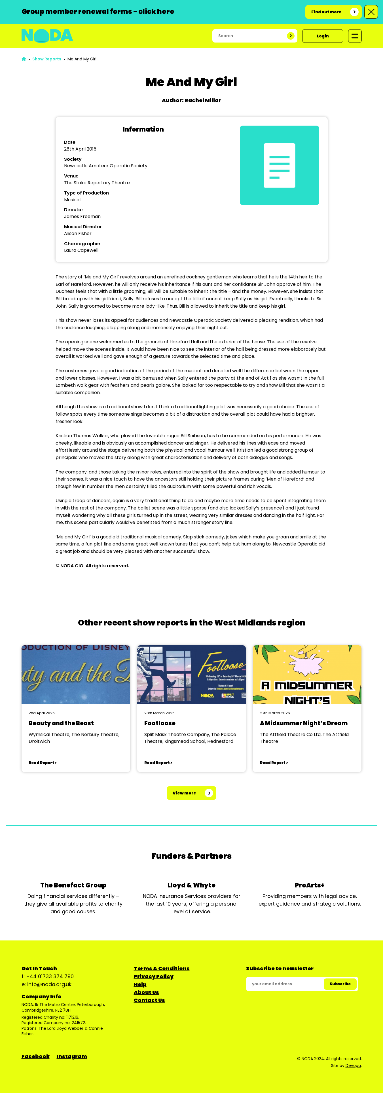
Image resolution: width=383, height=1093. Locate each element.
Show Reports (46, 59)
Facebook (36, 1056)
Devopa (353, 1065)
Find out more (326, 12)
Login (323, 36)
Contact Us (149, 1000)
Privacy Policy (153, 976)
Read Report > (42, 763)
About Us (146, 992)
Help (140, 984)
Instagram (72, 1056)
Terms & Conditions (162, 968)
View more (184, 793)
